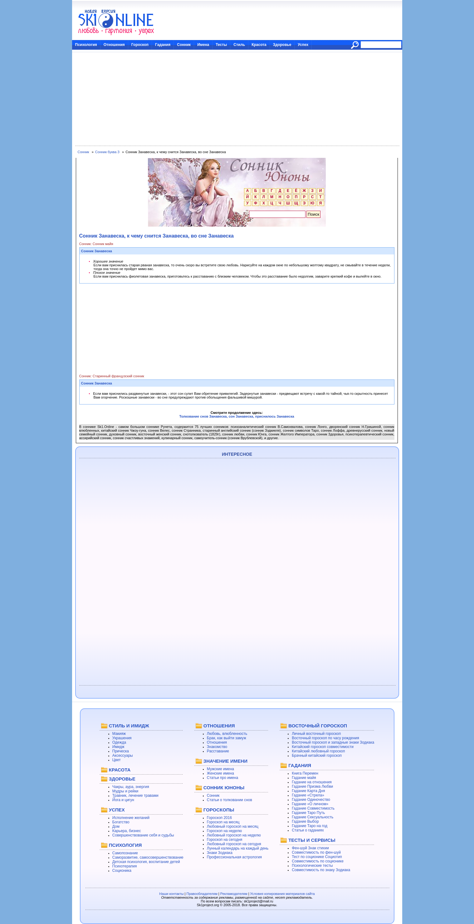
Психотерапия (124, 866)
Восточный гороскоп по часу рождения (325, 738)
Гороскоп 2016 (219, 818)
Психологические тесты (312, 865)
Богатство (120, 822)
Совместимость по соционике (318, 861)
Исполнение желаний (130, 818)
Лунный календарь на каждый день (237, 848)
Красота (259, 45)
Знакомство (217, 747)
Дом (116, 826)
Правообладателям (201, 894)
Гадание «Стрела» (308, 795)
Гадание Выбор (305, 821)
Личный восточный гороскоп (316, 733)
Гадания (162, 45)
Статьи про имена (222, 778)
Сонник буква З (107, 152)
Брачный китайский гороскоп (317, 755)
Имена (203, 45)
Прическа (120, 751)
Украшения (122, 738)
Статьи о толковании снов (229, 800)
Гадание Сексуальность (312, 817)
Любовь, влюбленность (227, 733)
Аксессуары (122, 755)
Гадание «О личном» (310, 804)
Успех (303, 45)
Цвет (116, 760)
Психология (86, 45)
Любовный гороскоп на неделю (234, 835)
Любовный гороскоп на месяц (232, 826)
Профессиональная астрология (234, 857)
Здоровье (282, 45)
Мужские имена (220, 769)
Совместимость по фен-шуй (316, 852)
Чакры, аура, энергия (130, 787)
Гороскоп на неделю (224, 831)
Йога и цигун (123, 800)
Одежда (119, 742)
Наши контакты (171, 894)
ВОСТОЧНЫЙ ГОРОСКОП (317, 725)
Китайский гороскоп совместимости (323, 747)
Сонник (184, 45)
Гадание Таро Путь (308, 813)
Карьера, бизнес (126, 831)
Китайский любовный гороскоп (318, 751)
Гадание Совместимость (313, 808)
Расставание (218, 751)
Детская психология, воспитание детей (146, 862)
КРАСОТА (119, 769)
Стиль (239, 45)
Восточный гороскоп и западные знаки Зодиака (333, 742)
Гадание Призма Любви (312, 786)
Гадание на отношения (311, 782)
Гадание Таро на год (309, 826)
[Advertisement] (237, 99)
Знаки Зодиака (219, 853)
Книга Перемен (305, 773)
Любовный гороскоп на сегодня (234, 844)
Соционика (121, 870)
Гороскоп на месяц (223, 822)
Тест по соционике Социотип (317, 857)
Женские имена (220, 773)
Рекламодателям (233, 894)
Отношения (114, 45)
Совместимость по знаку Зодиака (321, 870)
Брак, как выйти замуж (226, 738)
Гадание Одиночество (311, 799)
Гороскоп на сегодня (224, 839)
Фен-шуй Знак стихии (310, 848)
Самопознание (125, 853)
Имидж (118, 747)
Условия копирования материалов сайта (282, 894)
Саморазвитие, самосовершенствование (147, 857)
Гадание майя (304, 778)
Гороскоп (140, 45)
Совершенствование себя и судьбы (143, 835)
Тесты (221, 45)
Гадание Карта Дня (308, 791)
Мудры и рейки (125, 791)
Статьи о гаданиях (308, 830)
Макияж (119, 733)
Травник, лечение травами (135, 795)
